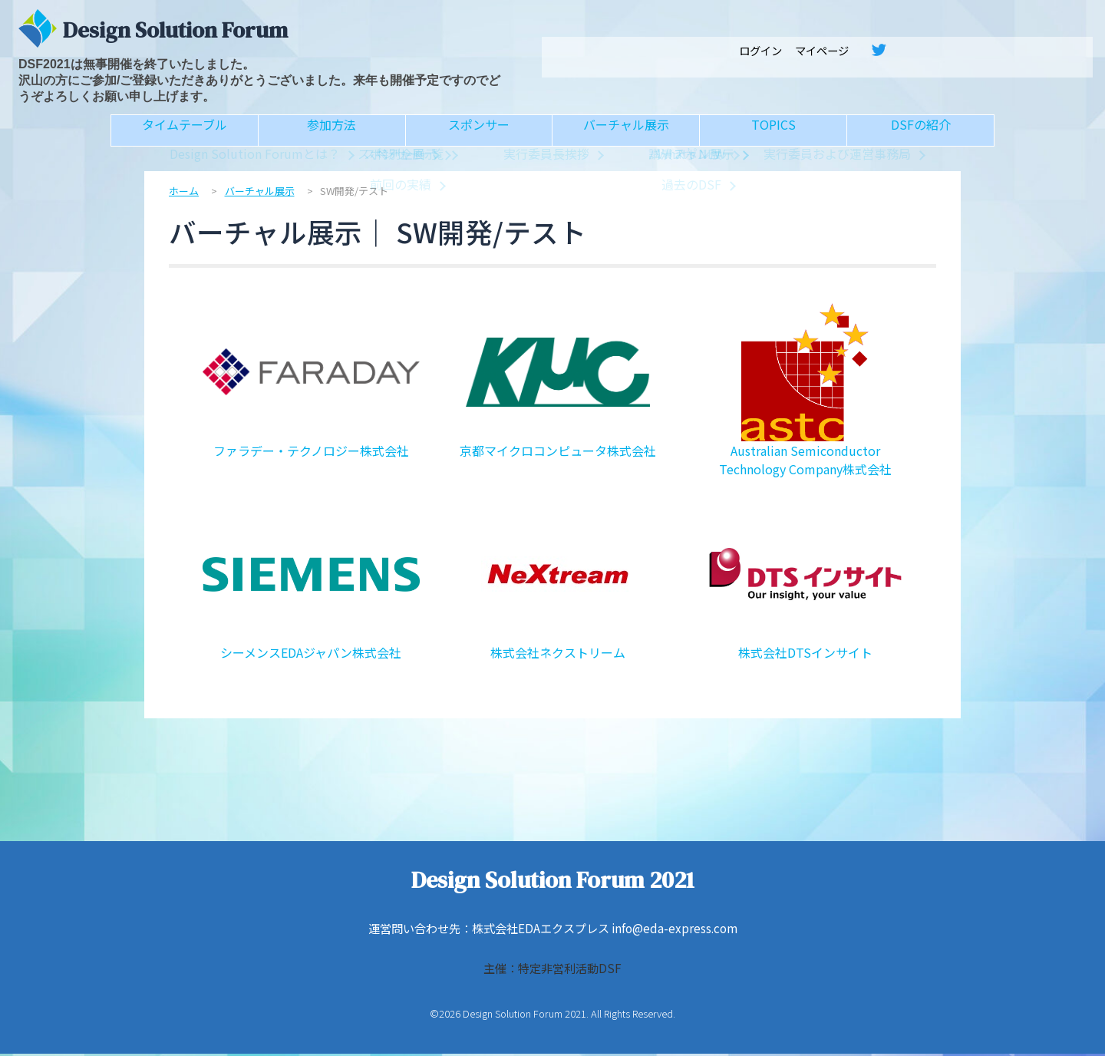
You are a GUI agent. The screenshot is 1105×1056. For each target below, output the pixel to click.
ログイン (760, 50)
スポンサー (479, 132)
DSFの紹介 (920, 132)
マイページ (822, 50)
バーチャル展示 (626, 132)
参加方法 (331, 132)
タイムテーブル (184, 132)
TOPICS (773, 132)
